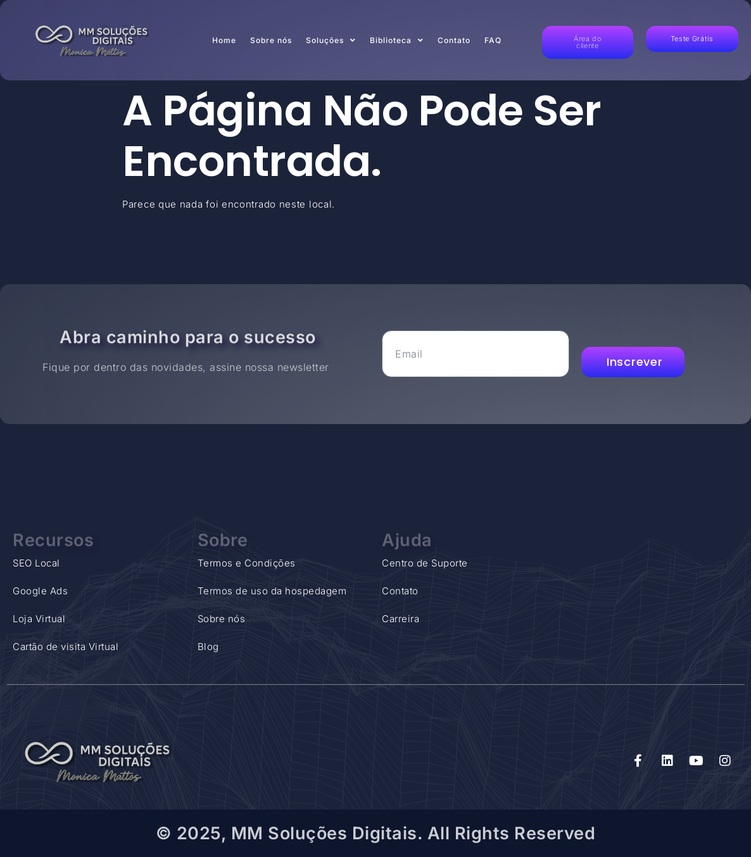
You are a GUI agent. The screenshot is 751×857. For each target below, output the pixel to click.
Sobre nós (271, 40)
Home (224, 40)
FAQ (493, 40)
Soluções (331, 40)
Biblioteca (397, 40)
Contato (454, 40)
